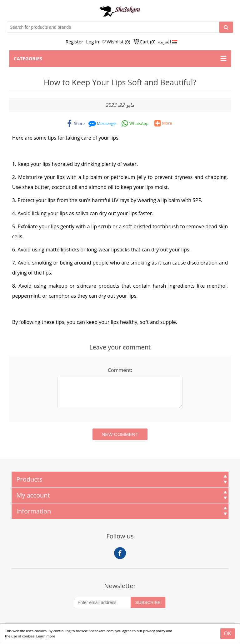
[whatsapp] (135, 123)
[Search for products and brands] (113, 27)
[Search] (226, 27)
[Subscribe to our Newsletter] (103, 602)
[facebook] (76, 123)
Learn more (45, 636)
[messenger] (103, 123)
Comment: (120, 370)
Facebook (120, 553)
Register (74, 41)
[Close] (227, 633)
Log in (92, 41)
